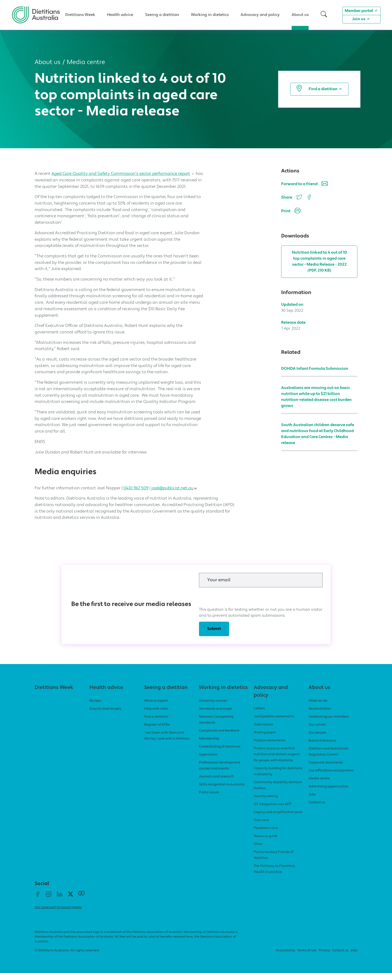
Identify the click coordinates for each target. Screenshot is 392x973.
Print (291, 211)
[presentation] (237, 597)
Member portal (361, 10)
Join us (361, 18)
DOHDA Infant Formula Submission (314, 369)
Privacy (324, 950)
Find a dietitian (319, 89)
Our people (317, 732)
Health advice (120, 15)
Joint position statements (274, 716)
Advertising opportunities (328, 786)
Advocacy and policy (260, 15)
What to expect (156, 700)
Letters (259, 708)
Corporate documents (326, 762)
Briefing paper (265, 732)
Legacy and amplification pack (278, 812)
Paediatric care (266, 828)
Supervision (208, 754)
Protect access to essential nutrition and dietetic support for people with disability (277, 754)
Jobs (312, 794)
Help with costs (156, 708)
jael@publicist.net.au (174, 488)
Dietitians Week (80, 15)
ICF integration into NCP (272, 804)
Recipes (95, 700)
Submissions (263, 724)
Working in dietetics (210, 15)
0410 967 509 (136, 488)
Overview (261, 820)
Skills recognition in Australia (222, 784)
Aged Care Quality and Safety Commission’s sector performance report (123, 174)
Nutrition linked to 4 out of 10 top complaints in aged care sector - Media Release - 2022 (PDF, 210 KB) (319, 262)
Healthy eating (266, 796)
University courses (213, 700)
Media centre (86, 62)
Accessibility (285, 950)
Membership (209, 738)
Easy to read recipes (105, 708)
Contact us (317, 802)
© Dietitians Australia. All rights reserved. (67, 950)
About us (300, 15)
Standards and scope (215, 708)
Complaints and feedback (219, 730)
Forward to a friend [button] (304, 184)
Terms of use (307, 950)
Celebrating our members (329, 716)
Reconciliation (320, 708)
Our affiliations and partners (331, 770)
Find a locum (211, 792)
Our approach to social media (58, 907)
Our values (317, 724)
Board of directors (322, 740)
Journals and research (216, 776)
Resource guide (266, 836)
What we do (318, 700)
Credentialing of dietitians (219, 746)
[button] (324, 15)
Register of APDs (159, 724)
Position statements (269, 740)
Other (258, 844)
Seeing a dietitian (162, 15)
